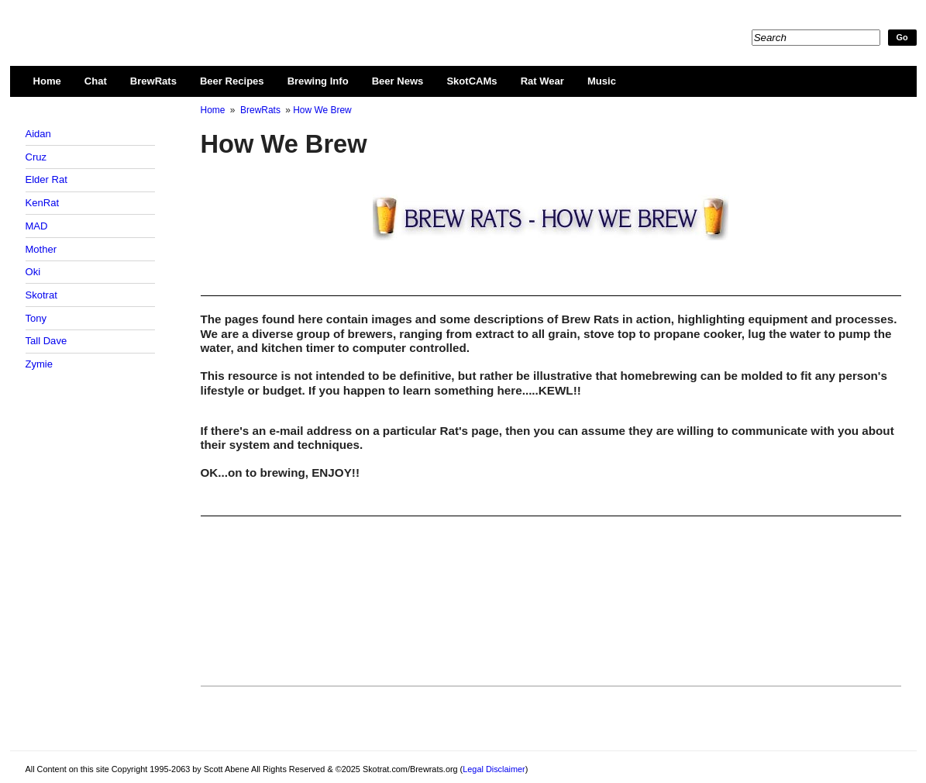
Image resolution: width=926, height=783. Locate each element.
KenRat (43, 203)
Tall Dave (46, 341)
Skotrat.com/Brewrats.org (204, 23)
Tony (36, 318)
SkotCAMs (471, 81)
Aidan (38, 134)
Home (47, 81)
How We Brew (322, 110)
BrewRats (153, 81)
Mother (41, 249)
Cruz (36, 157)
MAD (37, 226)
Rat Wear (542, 81)
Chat (95, 81)
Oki (33, 272)
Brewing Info (318, 81)
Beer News (398, 81)
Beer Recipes (232, 81)
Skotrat (41, 295)
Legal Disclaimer (494, 769)
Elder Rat (46, 179)
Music (601, 81)
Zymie (39, 364)
